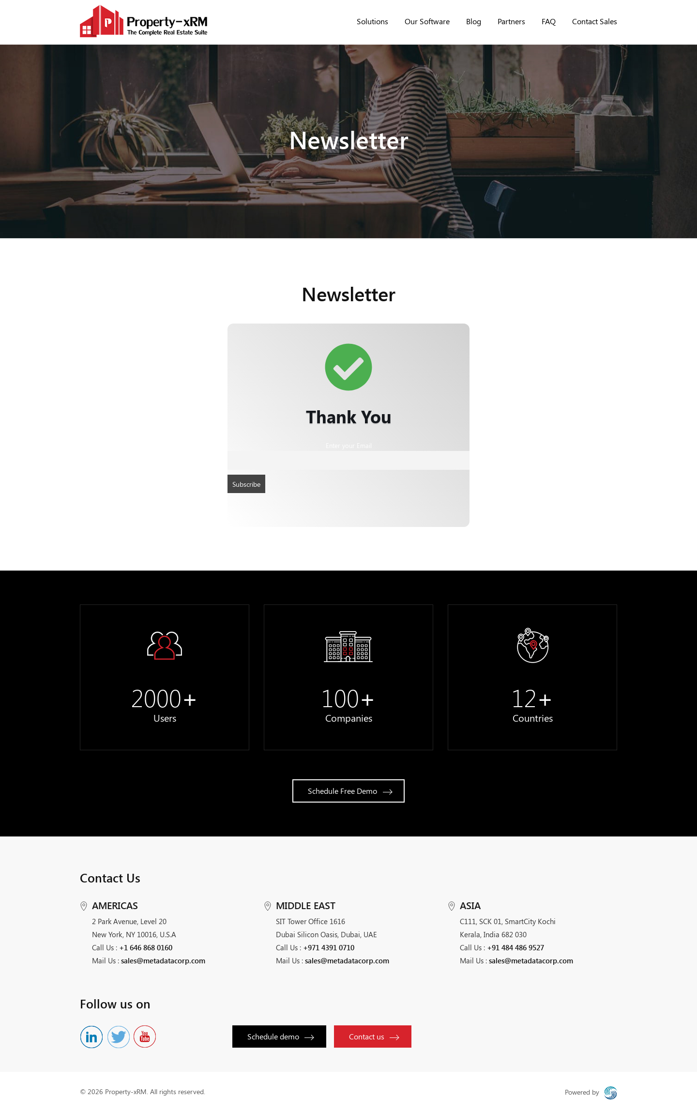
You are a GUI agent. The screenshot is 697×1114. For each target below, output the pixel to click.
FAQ (549, 21)
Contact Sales (594, 21)
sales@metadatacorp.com (163, 960)
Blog (473, 21)
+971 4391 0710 (328, 947)
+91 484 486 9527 (515, 947)
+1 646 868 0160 (145, 947)
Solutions (372, 21)
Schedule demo (280, 1036)
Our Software (427, 21)
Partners (511, 21)
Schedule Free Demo (350, 791)
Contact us (373, 1036)
